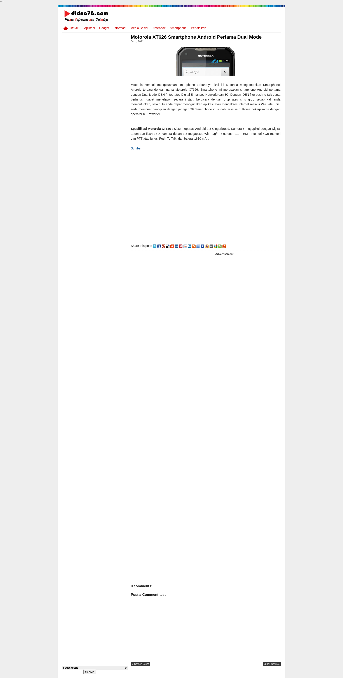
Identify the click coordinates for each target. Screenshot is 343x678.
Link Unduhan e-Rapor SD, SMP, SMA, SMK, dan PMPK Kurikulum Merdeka (103, 224)
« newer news (141, 664)
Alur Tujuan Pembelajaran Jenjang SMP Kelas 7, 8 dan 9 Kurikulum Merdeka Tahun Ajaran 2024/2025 (103, 243)
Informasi (120, 28)
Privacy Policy (254, 674)
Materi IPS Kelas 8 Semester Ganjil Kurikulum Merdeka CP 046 (103, 293)
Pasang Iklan (214, 674)
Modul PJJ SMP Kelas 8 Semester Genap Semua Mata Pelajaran (101, 208)
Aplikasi (89, 28)
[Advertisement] (206, 195)
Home (74, 28)
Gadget (104, 28)
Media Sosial (139, 28)
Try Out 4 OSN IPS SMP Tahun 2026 (101, 307)
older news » (272, 664)
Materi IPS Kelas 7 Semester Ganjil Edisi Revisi (99, 191)
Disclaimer (273, 674)
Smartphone (178, 28)
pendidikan (198, 28)
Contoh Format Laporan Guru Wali (101, 323)
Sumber (137, 148)
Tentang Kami (234, 674)
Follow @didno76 (74, 345)
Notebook (159, 28)
